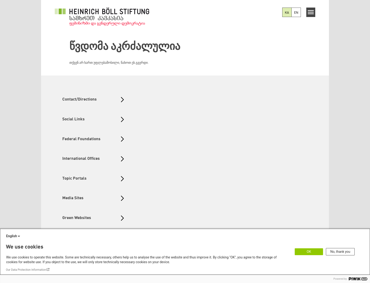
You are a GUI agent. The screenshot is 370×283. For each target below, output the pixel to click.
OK (309, 251)
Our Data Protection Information (26, 269)
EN (296, 12)
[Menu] (310, 12)
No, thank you (340, 251)
